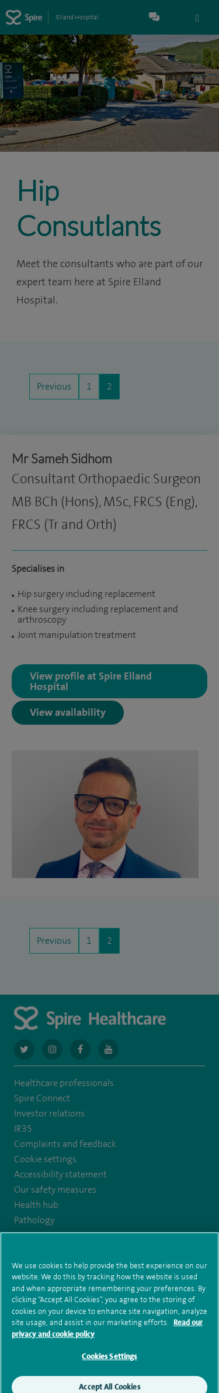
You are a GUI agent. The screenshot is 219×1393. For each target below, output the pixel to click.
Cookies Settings (109, 1362)
